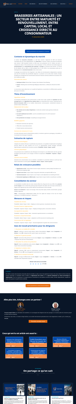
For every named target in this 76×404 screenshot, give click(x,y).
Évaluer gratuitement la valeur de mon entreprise (38, 285)
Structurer (13, 3)
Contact (71, 3)
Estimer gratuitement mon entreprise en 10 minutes (38, 51)
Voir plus (6, 318)
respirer (20, 3)
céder (26, 3)
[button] (33, 4)
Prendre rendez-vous (38, 321)
